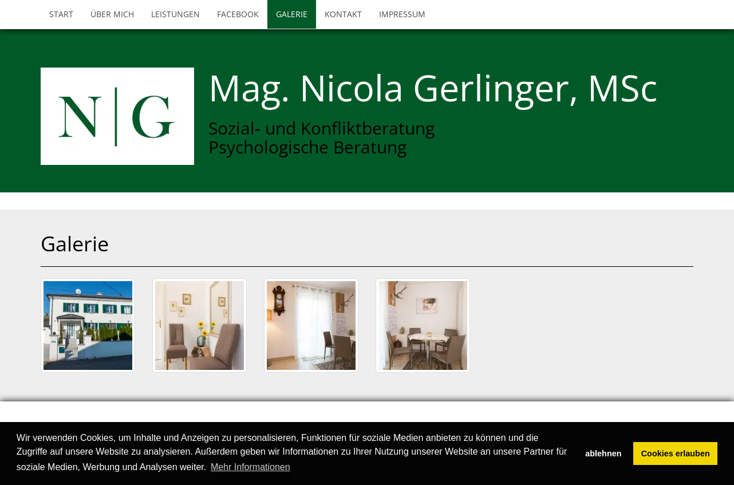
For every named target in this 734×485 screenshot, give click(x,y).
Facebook (238, 14)
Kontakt (343, 14)
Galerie (291, 14)
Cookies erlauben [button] (675, 453)
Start (61, 14)
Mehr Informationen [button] (250, 467)
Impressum (402, 14)
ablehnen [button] (603, 453)
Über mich (112, 14)
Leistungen (175, 14)
